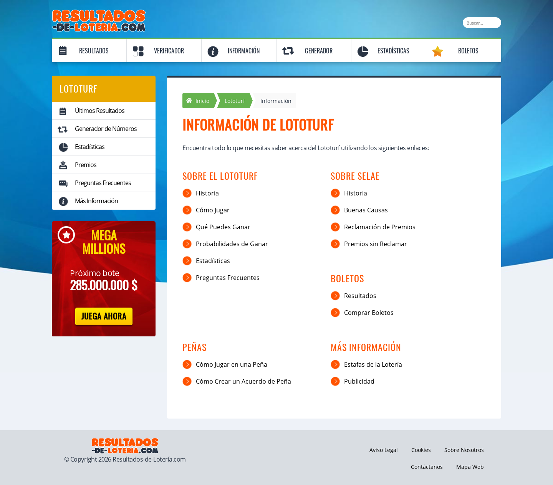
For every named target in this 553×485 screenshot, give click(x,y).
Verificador (169, 51)
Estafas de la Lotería (373, 364)
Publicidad (359, 381)
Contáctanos (427, 466)
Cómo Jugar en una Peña (231, 364)
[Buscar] (482, 22)
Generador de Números (106, 128)
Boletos (468, 51)
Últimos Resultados (99, 110)
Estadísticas (393, 51)
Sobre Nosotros (464, 450)
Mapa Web (470, 466)
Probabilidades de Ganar (232, 244)
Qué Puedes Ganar (223, 227)
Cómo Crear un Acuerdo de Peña (243, 381)
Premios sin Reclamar (375, 244)
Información (244, 51)
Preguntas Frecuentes (103, 183)
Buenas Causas (366, 210)
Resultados (94, 51)
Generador (319, 51)
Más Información (96, 201)
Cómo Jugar (213, 210)
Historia (207, 193)
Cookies (421, 450)
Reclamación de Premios (380, 227)
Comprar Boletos (369, 312)
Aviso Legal (383, 450)
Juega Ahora (103, 316)
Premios (85, 165)
